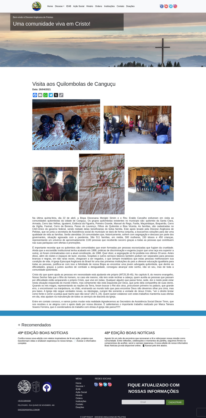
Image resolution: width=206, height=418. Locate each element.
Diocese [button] (59, 6)
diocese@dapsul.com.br (29, 410)
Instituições (109, 6)
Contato (120, 6)
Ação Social (78, 6)
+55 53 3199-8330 (24, 401)
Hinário (89, 6)
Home (50, 6)
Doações (130, 6)
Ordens (98, 6)
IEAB (68, 6)
